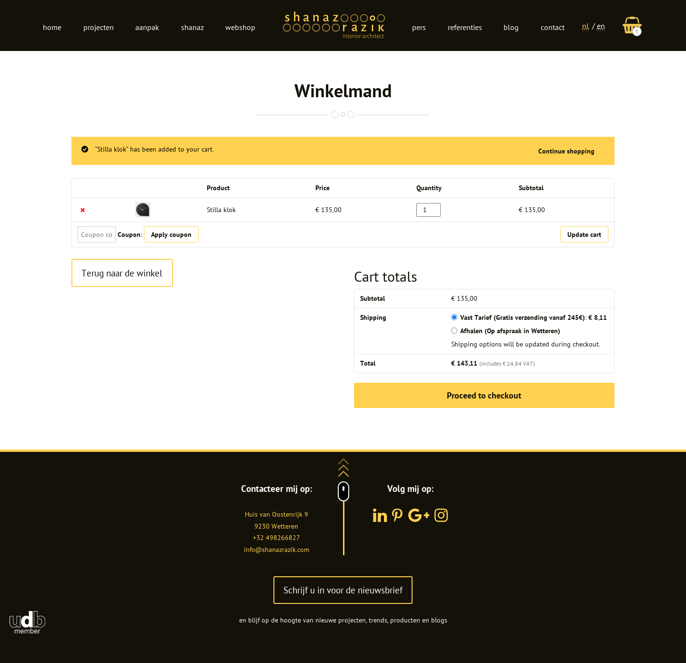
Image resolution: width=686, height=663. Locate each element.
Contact (553, 27)
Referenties (465, 27)
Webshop (240, 27)
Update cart (584, 234)
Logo (334, 25)
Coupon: (130, 234)
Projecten (98, 27)
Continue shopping (566, 151)
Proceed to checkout (484, 395)
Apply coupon (171, 234)
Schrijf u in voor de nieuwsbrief (343, 590)
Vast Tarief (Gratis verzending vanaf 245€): (533, 317)
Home (52, 27)
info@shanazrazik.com (276, 549)
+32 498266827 (276, 537)
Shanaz (192, 27)
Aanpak (147, 27)
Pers (419, 27)
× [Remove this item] (82, 210)
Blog (511, 27)
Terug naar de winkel (121, 273)
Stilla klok (221, 209)
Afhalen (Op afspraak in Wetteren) (510, 330)
